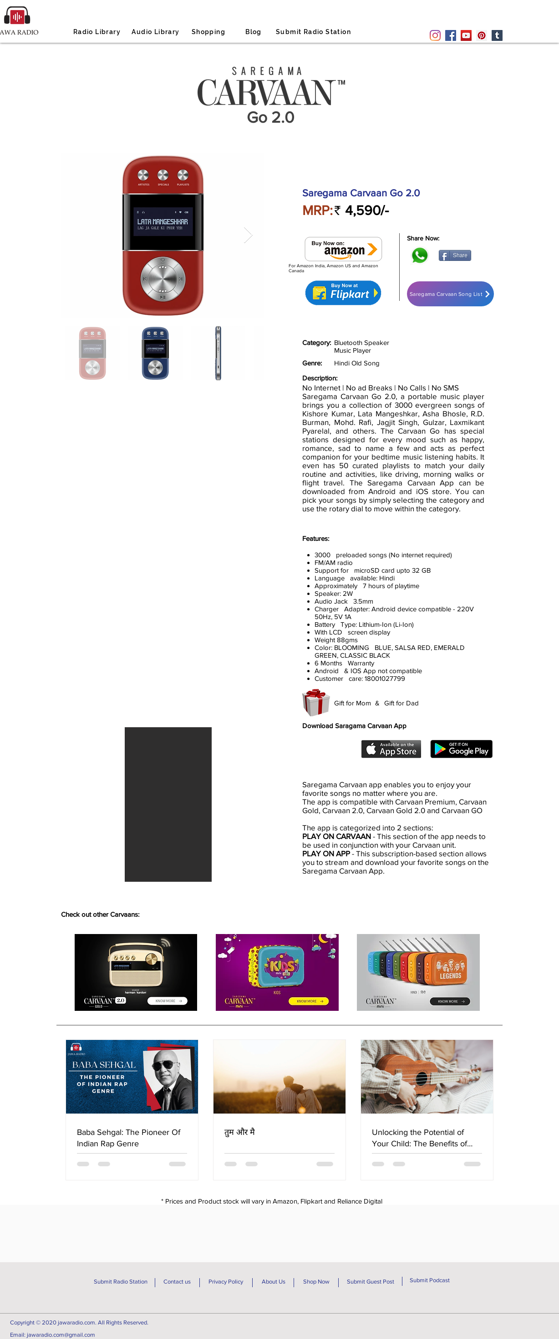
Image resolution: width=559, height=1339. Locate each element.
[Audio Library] (156, 32)
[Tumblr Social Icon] (497, 35)
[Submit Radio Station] (314, 32)
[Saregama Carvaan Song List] (450, 293)
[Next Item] (248, 235)
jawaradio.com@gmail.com (61, 1334)
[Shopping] (209, 32)
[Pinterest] (481, 35)
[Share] (455, 255)
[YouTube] (466, 35)
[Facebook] (450, 35)
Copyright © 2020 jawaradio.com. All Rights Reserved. (79, 1322)
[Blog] (254, 32)
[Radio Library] (98, 32)
